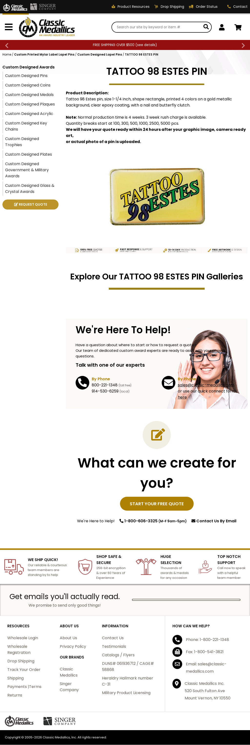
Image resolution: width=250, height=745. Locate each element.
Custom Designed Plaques (30, 104)
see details (146, 45)
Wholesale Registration (18, 650)
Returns (14, 695)
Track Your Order (23, 670)
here (182, 397)
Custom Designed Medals (29, 95)
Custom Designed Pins (26, 76)
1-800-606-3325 (153, 521)
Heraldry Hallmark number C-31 (127, 681)
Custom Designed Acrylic (29, 114)
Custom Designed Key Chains (26, 126)
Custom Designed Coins (27, 85)
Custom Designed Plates (28, 154)
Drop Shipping (20, 661)
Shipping (15, 678)
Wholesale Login (22, 638)
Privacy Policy (73, 646)
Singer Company (69, 687)
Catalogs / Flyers (118, 655)
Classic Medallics (69, 672)
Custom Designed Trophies (22, 142)
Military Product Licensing (126, 693)
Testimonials (114, 646)
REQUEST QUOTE (30, 204)
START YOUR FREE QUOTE (157, 504)
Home (6, 55)
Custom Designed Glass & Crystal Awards (29, 189)
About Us (68, 638)
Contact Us (213, 521)
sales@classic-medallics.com (206, 385)
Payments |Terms (24, 687)
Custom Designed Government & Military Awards (27, 170)
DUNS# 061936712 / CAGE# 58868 (128, 667)
